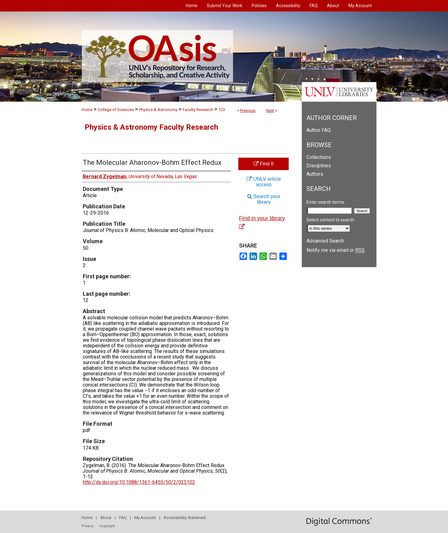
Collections (318, 157)
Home (87, 109)
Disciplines (318, 166)
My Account (145, 517)
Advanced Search (325, 241)
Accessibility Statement (185, 517)
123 (221, 109)
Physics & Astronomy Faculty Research (151, 127)
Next (270, 110)
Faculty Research (198, 109)
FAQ (123, 517)
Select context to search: (330, 219)
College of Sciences (116, 109)
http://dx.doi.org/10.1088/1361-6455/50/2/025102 (139, 482)
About (105, 517)
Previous (247, 110)
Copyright (107, 526)
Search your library (263, 199)
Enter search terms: (325, 202)
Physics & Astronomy (158, 109)
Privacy (87, 526)
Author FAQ (318, 130)
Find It (264, 163)
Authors (314, 174)
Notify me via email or (335, 250)
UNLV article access (264, 181)
